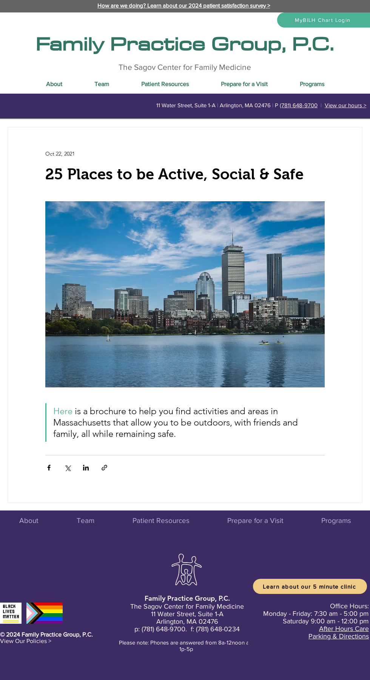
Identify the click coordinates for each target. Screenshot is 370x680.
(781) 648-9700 (299, 105)
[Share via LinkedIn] (85, 467)
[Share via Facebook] (48, 467)
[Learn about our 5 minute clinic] (310, 586)
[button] (25, 641)
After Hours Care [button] (344, 628)
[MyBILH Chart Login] (323, 20)
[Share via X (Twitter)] (67, 467)
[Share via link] (104, 467)
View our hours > (345, 105)
